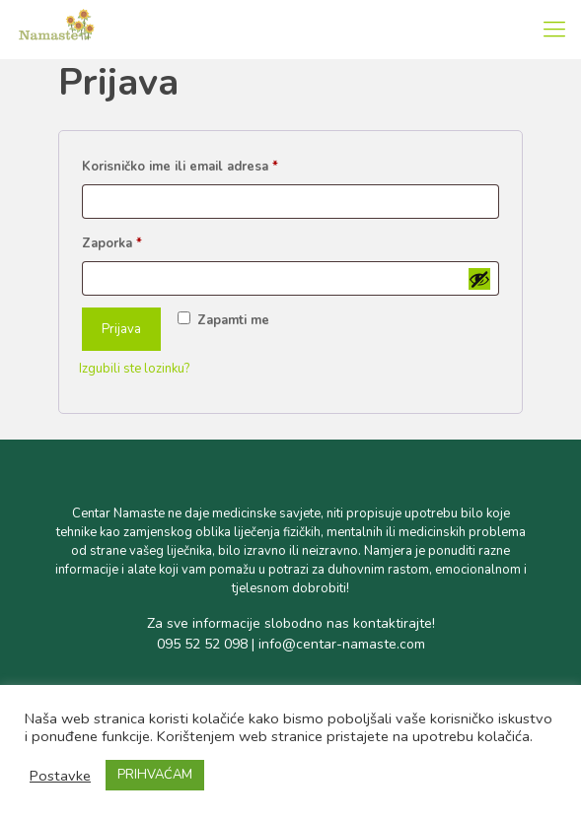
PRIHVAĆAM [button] (154, 775)
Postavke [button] (60, 776)
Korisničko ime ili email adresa (210, 164)
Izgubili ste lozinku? (134, 368)
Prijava (121, 329)
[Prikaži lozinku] (479, 279)
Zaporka (142, 241)
